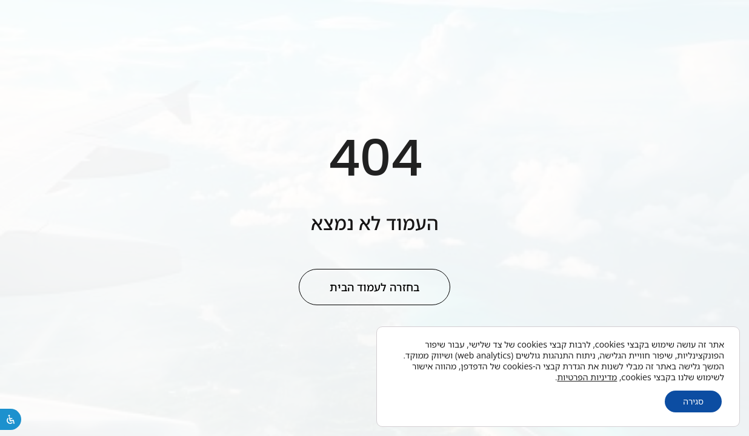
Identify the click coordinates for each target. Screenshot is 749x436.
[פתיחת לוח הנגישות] (10, 419)
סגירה (693, 401)
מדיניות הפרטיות (588, 377)
